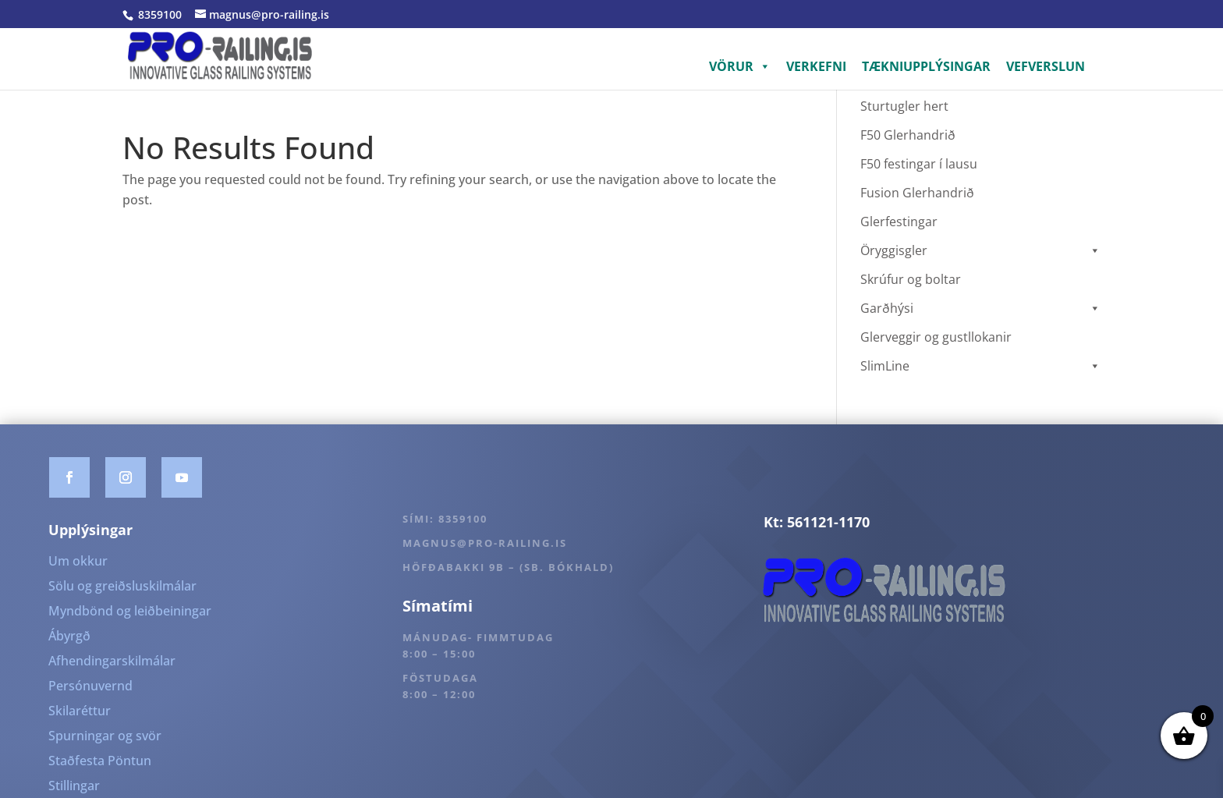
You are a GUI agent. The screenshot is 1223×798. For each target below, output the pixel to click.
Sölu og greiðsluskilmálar (122, 585)
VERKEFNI (816, 66)
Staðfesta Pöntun (99, 760)
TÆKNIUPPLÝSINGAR (926, 66)
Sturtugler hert (904, 106)
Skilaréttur (79, 710)
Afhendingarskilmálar (111, 660)
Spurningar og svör (104, 735)
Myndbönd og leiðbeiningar (129, 610)
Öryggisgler (980, 250)
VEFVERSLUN (1045, 66)
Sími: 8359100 (444, 519)
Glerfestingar (899, 221)
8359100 (158, 14)
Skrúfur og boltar (910, 279)
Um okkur (78, 560)
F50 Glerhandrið (907, 135)
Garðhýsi (980, 308)
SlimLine (980, 365)
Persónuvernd (90, 685)
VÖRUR (740, 66)
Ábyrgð (69, 635)
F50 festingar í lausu (918, 163)
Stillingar (74, 785)
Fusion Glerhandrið (917, 192)
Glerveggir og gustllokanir (936, 337)
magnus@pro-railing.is (484, 543)
